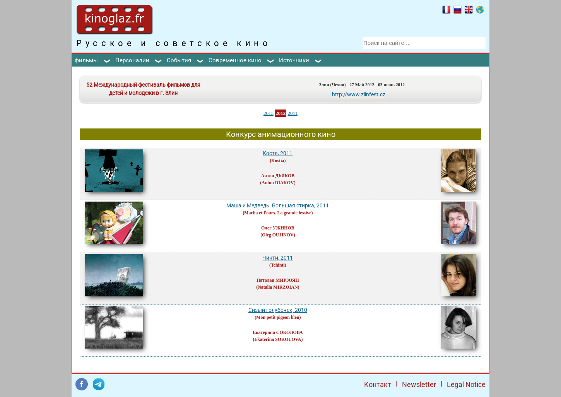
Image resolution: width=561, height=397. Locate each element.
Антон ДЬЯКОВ (277, 175)
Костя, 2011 (277, 153)
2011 (292, 113)
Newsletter (419, 384)
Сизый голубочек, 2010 (277, 310)
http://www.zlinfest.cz (358, 94)
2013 (268, 113)
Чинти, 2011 (277, 258)
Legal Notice (466, 384)
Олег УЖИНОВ (277, 228)
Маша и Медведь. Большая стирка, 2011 (277, 205)
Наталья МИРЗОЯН (278, 280)
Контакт (377, 384)
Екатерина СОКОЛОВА (278, 332)
